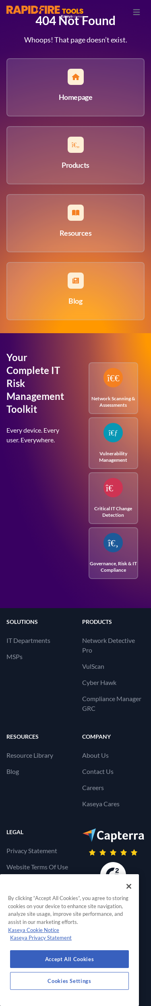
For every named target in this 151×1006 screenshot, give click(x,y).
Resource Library (29, 755)
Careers (93, 787)
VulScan (93, 666)
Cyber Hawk (99, 682)
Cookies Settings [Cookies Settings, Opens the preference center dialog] (69, 981)
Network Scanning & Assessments (113, 388)
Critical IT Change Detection (113, 498)
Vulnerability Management (113, 443)
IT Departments (28, 640)
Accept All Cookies (69, 959)
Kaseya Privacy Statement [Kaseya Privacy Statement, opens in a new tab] (41, 937)
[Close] (129, 886)
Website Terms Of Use (37, 867)
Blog (12, 771)
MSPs (14, 656)
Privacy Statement (31, 850)
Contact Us (98, 771)
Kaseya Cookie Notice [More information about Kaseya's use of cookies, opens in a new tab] (33, 930)
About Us (95, 755)
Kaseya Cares (101, 803)
